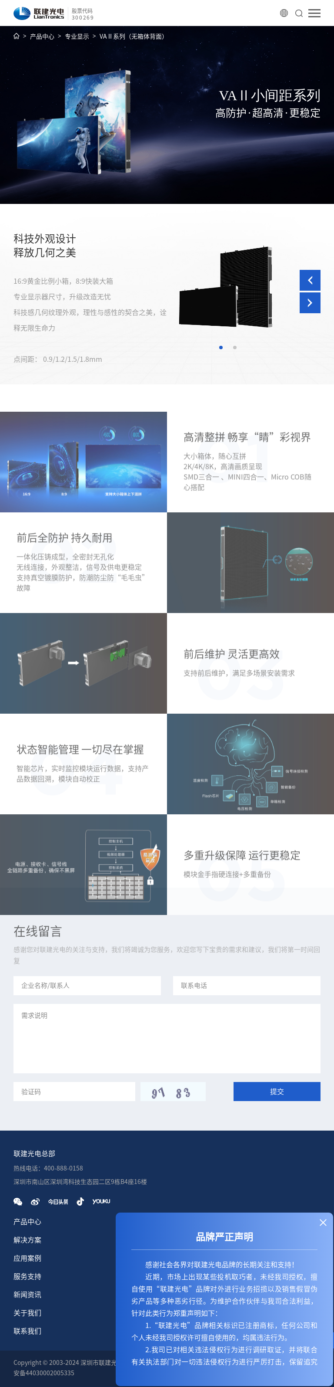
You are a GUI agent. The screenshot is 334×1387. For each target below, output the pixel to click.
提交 (277, 1091)
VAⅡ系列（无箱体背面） (134, 36)
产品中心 (42, 36)
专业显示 (77, 36)
